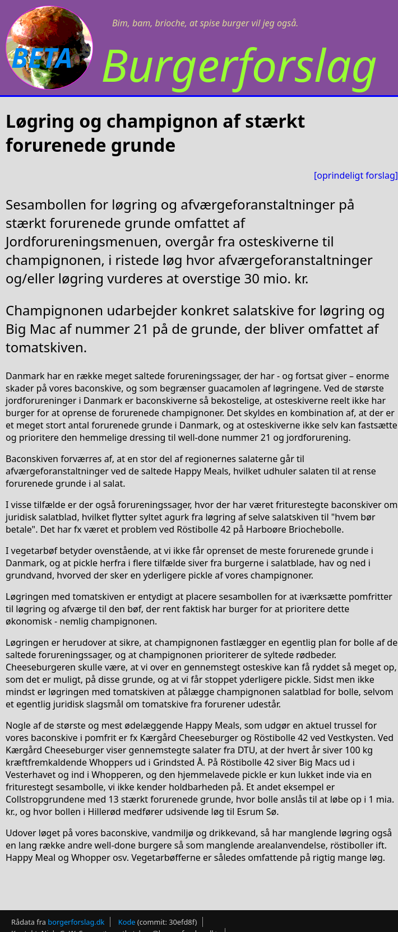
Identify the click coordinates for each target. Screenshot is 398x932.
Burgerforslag (239, 64)
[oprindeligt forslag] (356, 175)
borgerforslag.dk (76, 922)
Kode (127, 922)
